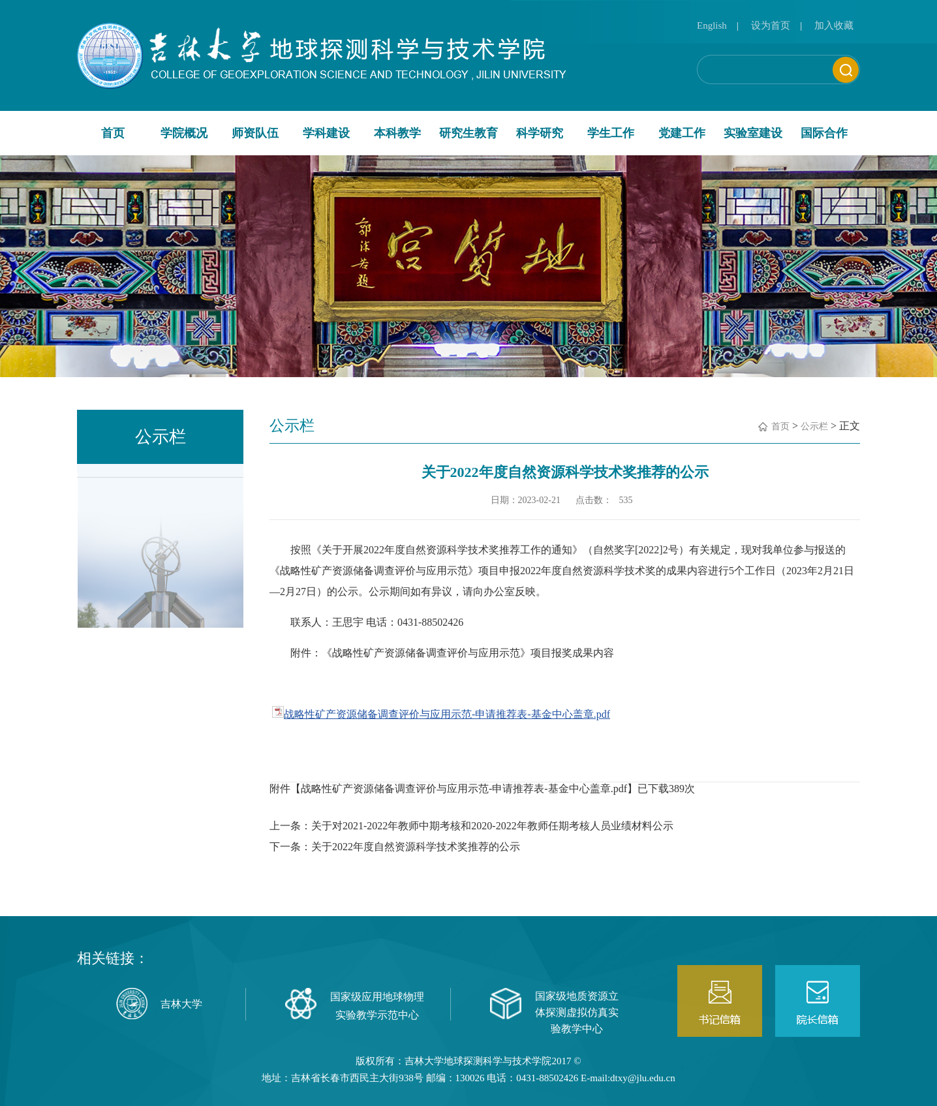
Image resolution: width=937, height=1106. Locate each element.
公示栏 (814, 426)
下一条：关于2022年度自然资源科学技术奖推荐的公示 (394, 846)
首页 (113, 133)
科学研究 (539, 133)
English (712, 25)
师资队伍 (255, 133)
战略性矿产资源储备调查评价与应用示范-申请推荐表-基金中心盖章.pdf (447, 714)
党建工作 (681, 133)
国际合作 (824, 133)
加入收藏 (833, 25)
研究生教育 (468, 133)
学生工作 (610, 133)
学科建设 (326, 133)
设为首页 (770, 25)
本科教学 (397, 133)
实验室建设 (753, 133)
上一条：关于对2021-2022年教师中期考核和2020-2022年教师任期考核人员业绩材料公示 (471, 825)
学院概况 (184, 133)
